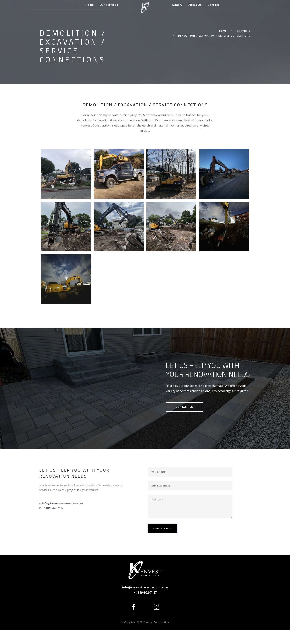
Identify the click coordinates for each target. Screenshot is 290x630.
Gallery (177, 4)
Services (243, 31)
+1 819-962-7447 (35, 508)
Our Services (109, 4)
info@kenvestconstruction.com (45, 503)
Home (89, 4)
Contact (213, 4)
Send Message (162, 546)
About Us (195, 4)
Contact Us (184, 407)
